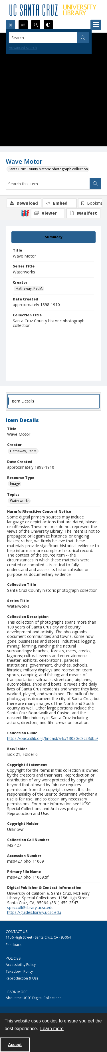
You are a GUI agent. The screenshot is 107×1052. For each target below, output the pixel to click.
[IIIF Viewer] (48, 213)
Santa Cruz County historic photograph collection (48, 169)
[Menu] (95, 25)
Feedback (13, 944)
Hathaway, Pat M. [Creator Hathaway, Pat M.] (29, 288)
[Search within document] (95, 183)
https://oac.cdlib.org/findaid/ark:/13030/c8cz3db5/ (52, 738)
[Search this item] (48, 183)
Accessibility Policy (21, 964)
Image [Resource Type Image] (15, 483)
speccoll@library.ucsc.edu (30, 907)
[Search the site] (43, 37)
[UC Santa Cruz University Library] (53, 10)
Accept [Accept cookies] (15, 1044)
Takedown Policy (19, 971)
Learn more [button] (52, 1028)
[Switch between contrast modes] (48, 24)
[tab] (53, 237)
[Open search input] (10, 24)
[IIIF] (25, 213)
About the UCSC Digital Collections (33, 997)
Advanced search (23, 47)
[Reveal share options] (23, 24)
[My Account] (35, 24)
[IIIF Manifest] (83, 213)
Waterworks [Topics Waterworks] (19, 500)
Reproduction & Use (22, 978)
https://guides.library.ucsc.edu (34, 912)
